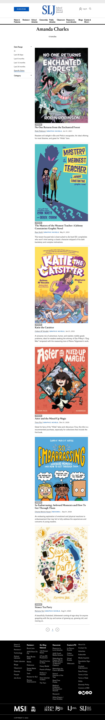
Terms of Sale (83, 678)
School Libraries (34, 21)
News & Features (17, 21)
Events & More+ (87, 21)
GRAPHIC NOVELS (54, 131)
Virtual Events (69, 659)
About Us (81, 644)
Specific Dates (19, 71)
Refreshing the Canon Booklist (58, 669)
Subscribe (82, 654)
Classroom (61, 20)
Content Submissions (83, 667)
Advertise (81, 651)
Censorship (43, 20)
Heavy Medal (44, 666)
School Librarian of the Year (58, 675)
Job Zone (17, 678)
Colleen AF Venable (41, 331)
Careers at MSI (83, 688)
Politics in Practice (43, 673)
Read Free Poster (56, 681)
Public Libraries (52, 21)
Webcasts (70, 663)
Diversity (17, 671)
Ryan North (39, 232)
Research (56, 694)
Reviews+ (26, 20)
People (16, 675)
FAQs (80, 681)
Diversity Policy (83, 685)
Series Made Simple (31, 669)
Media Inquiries (83, 658)
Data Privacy (82, 671)
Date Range (18, 47)
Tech (28, 673)
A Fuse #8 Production (44, 657)
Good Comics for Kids (45, 662)
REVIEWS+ (56, 512)
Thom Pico (38, 422)
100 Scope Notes (44, 652)
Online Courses (70, 654)
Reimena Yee (39, 611)
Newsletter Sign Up (84, 662)
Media (29, 662)
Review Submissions (31, 681)
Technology (18, 653)
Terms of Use (83, 675)
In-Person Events (70, 649)
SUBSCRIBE (21, 9)
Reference (30, 665)
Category (17, 76)
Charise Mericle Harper (43, 512)
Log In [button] (83, 9)
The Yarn (43, 683)
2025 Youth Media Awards (58, 654)
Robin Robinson (40, 131)
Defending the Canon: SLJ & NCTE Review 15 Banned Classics (58, 662)
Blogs (81, 20)
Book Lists (31, 648)
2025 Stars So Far (32, 652)
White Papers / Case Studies (58, 698)
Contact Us (82, 648)
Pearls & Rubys (45, 669)
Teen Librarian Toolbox (45, 678)
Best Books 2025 (31, 657)
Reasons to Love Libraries (71, 21)
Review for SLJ (32, 677)
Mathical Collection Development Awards (57, 688)
